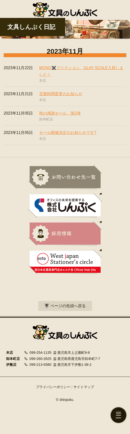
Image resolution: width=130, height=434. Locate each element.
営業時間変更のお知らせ (60, 94)
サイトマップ (83, 387)
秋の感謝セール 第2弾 (60, 113)
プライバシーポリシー (53, 387)
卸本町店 (46, 119)
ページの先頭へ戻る (68, 306)
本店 (42, 80)
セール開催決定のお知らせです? (67, 133)
